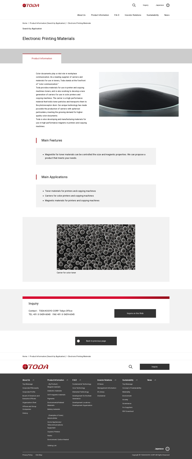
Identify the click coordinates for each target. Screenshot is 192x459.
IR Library (100, 392)
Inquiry (155, 367)
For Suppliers (127, 407)
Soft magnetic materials (56, 395)
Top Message (28, 384)
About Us (26, 380)
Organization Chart (29, 402)
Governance (126, 403)
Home (25, 23)
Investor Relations (104, 380)
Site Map (39, 455)
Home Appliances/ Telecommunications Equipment (55, 425)
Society (125, 399)
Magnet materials (54, 387)
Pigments (51, 399)
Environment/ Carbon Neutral (58, 439)
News (166, 15)
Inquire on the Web (135, 313)
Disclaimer (101, 396)
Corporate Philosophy (31, 388)
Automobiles (52, 418)
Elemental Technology (80, 392)
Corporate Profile (29, 392)
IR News (100, 384)
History (25, 413)
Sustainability (127, 380)
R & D (74, 380)
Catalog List (52, 445)
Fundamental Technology (81, 384)
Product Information (56, 380)
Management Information (106, 388)
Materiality (126, 392)
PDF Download (127, 411)
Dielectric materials (55, 391)
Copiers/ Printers (54, 432)
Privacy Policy (27, 455)
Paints (50, 436)
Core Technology (78, 388)
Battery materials (54, 409)
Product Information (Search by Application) (48, 23)
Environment (127, 396)
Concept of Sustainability (131, 388)
